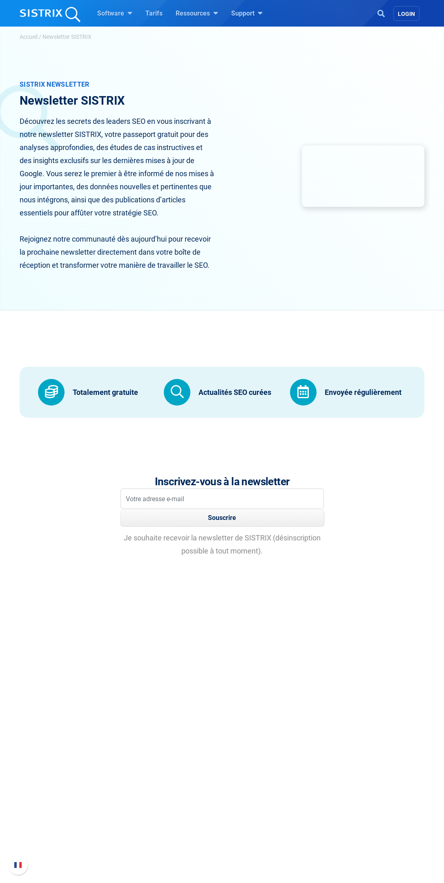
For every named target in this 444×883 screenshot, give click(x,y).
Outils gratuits (252, 807)
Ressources (197, 13)
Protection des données (78, 812)
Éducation (72, 794)
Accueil (29, 37)
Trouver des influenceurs (173, 807)
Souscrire (222, 518)
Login (406, 14)
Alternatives (249, 834)
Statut (335, 830)
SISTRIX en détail (69, 768)
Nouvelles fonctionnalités (362, 791)
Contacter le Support (355, 817)
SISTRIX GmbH (68, 753)
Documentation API (354, 804)
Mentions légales (68, 835)
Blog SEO (245, 794)
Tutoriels (244, 821)
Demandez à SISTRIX (263, 768)
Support (247, 13)
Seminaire (246, 781)
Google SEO (155, 781)
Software (114, 13)
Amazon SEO (157, 794)
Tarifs (154, 13)
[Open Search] (381, 13)
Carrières (73, 781)
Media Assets (265, 847)
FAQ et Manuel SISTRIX (359, 773)
